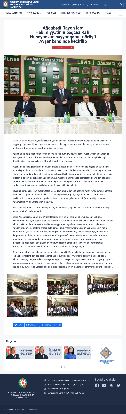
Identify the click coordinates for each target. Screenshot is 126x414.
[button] (61, 367)
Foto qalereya (93, 13)
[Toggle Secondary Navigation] (121, 13)
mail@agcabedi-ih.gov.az (58, 389)
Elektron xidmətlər (71, 13)
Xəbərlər (51, 13)
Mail (59, 325)
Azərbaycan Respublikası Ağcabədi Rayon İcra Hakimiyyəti (24, 4)
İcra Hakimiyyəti (14, 13)
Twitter (20, 325)
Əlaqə (108, 13)
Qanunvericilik (34, 13)
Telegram (47, 325)
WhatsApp (33, 325)
